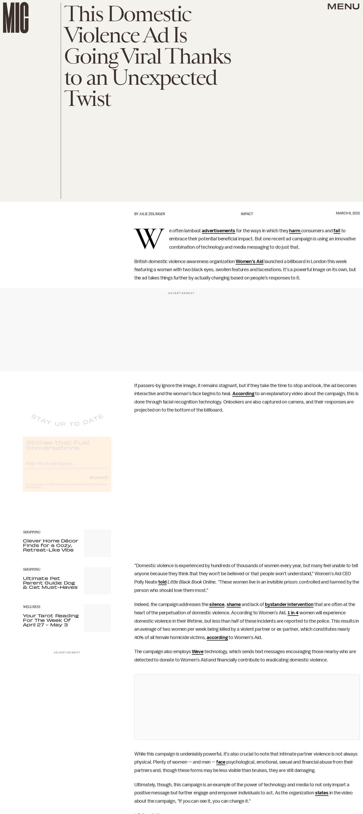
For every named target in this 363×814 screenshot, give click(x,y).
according (217, 637)
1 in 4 (293, 612)
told (162, 582)
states (321, 792)
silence (216, 604)
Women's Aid (249, 261)
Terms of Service (93, 488)
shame (234, 604)
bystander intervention (289, 604)
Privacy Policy (33, 491)
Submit (98, 481)
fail (337, 230)
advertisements (218, 230)
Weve (197, 651)
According (243, 393)
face (220, 762)
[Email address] (67, 467)
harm (295, 230)
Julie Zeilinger (152, 214)
